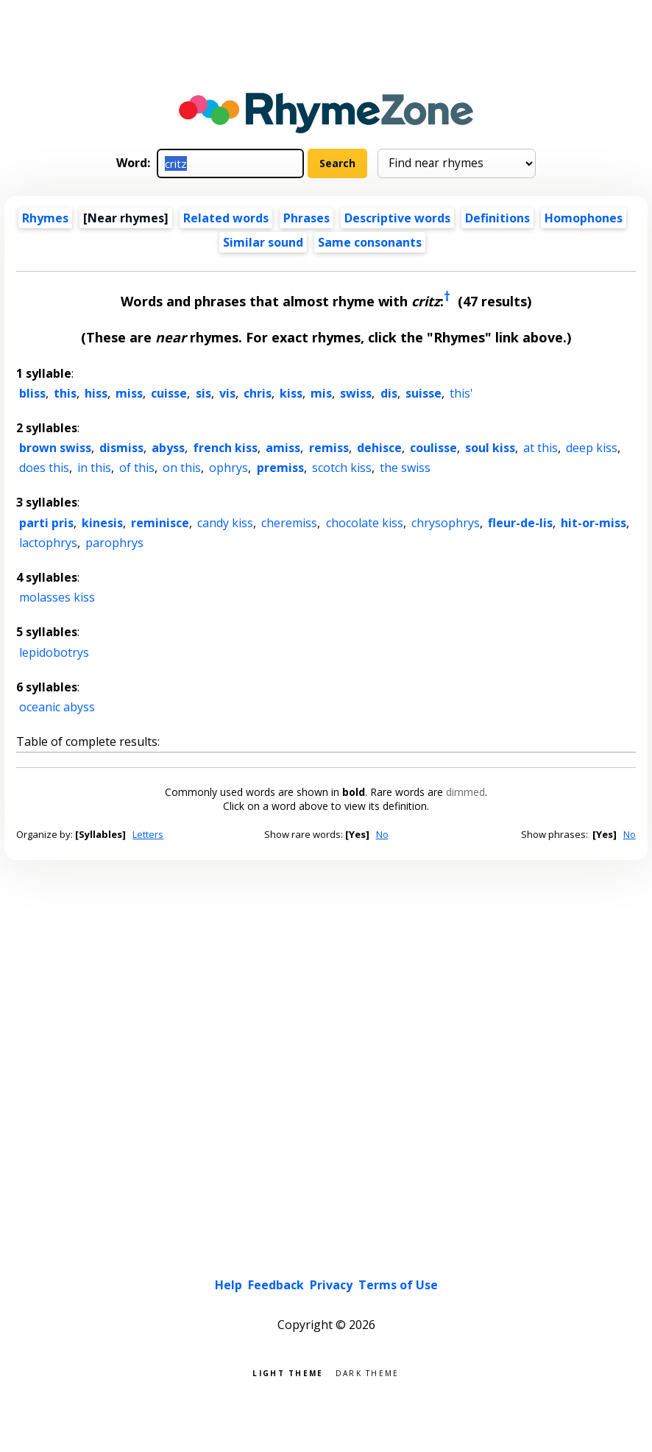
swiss (356, 393)
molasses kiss (57, 597)
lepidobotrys (54, 652)
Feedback (276, 1285)
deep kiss (591, 448)
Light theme (287, 1372)
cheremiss (289, 523)
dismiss (121, 448)
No (382, 834)
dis (388, 393)
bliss (32, 393)
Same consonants (370, 242)
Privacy (331, 1285)
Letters (147, 834)
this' (461, 393)
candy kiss (225, 523)
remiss (329, 448)
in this (94, 467)
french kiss (225, 448)
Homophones (584, 218)
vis (227, 393)
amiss (283, 448)
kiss (291, 393)
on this (182, 467)
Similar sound (263, 242)
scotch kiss (342, 467)
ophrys (228, 467)
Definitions (497, 218)
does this (44, 467)
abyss (168, 448)
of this (137, 467)
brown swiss (55, 448)
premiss (280, 467)
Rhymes (45, 218)
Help (228, 1285)
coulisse (433, 448)
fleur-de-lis (520, 523)
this (65, 393)
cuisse (169, 393)
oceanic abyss (57, 707)
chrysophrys (445, 523)
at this (540, 448)
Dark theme (368, 1372)
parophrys (114, 543)
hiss (96, 393)
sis (203, 393)
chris (258, 393)
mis (321, 393)
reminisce (160, 523)
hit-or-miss (593, 523)
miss (129, 393)
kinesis (102, 523)
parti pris (46, 523)
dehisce (379, 448)
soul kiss (490, 448)
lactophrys (48, 543)
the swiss (405, 467)
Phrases (306, 218)
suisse (423, 393)
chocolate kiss (364, 523)
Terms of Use (398, 1285)
